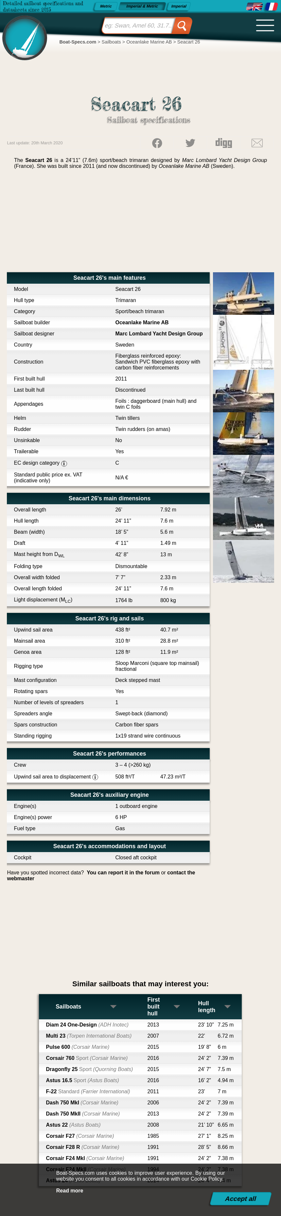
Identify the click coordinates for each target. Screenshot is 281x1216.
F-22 (88, 1091)
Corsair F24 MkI (85, 1158)
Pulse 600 (77, 1047)
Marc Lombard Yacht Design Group (158, 333)
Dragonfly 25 (89, 1069)
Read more (69, 1190)
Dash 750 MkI (82, 1102)
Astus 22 (73, 1125)
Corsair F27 (80, 1136)
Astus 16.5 (82, 1080)
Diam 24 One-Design (87, 1025)
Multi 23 (89, 1036)
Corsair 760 (87, 1058)
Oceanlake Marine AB (141, 322)
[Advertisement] (140, 223)
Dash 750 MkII (83, 1114)
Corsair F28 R (82, 1147)
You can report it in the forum (123, 872)
